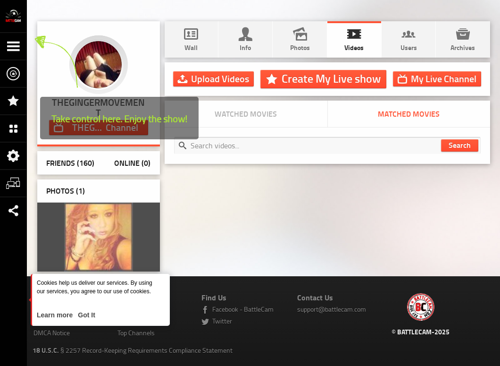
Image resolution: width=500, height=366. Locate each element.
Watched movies (246, 113)
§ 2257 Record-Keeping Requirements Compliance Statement (133, 350)
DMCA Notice (51, 332)
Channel (443, 78)
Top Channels (136, 332)
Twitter (222, 320)
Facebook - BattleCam (243, 309)
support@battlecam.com (331, 309)
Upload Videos (220, 78)
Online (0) (132, 162)
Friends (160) (70, 162)
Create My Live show (331, 78)
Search (460, 144)
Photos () (65, 190)
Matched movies (409, 113)
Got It (85, 315)
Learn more (56, 315)
